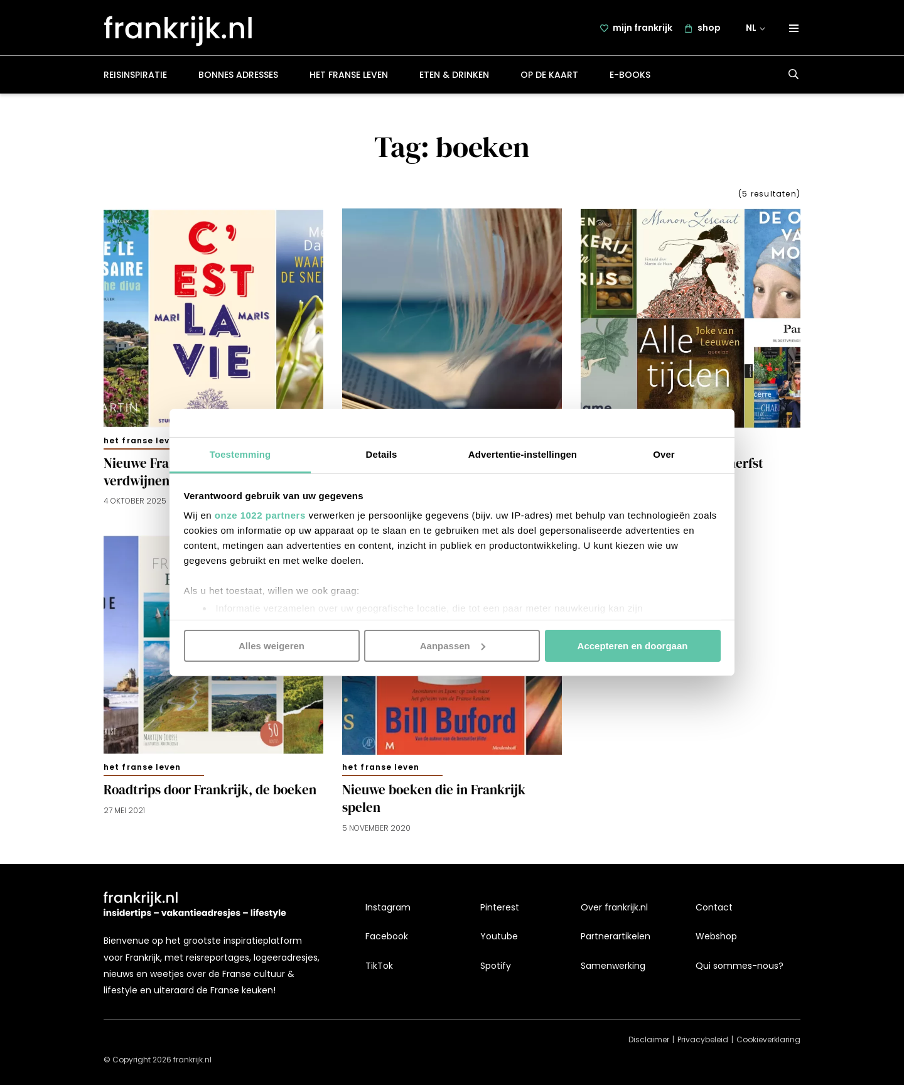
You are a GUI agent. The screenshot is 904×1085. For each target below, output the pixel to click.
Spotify (495, 965)
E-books (630, 78)
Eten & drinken (454, 78)
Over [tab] (664, 454)
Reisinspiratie (135, 78)
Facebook (386, 936)
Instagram (388, 907)
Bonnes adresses (238, 78)
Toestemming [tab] (240, 454)
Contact (714, 907)
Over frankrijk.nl (614, 907)
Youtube (499, 936)
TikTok (379, 965)
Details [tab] (381, 454)
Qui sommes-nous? (739, 965)
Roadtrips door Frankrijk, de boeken (210, 793)
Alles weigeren (271, 645)
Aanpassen (452, 645)
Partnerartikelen (615, 936)
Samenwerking (613, 965)
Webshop (716, 936)
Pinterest (499, 907)
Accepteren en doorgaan (633, 645)
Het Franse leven (348, 78)
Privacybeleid (702, 1039)
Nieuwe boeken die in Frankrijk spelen (433, 801)
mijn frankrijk (642, 29)
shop (709, 29)
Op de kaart (549, 78)
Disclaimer (648, 1039)
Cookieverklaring (768, 1039)
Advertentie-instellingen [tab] (522, 454)
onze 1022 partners (260, 515)
